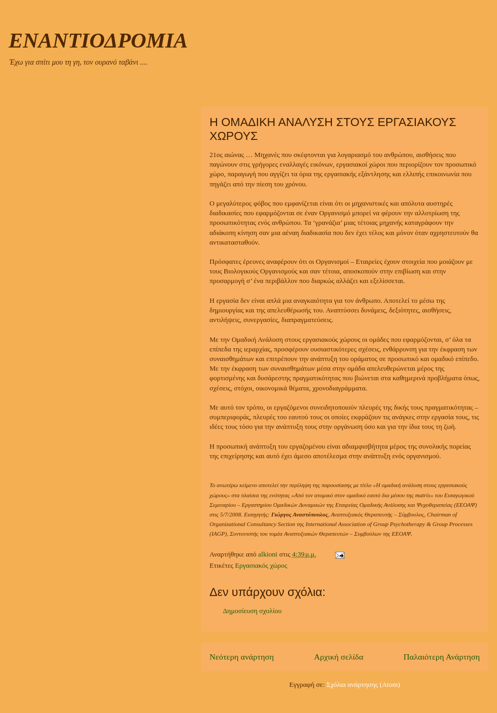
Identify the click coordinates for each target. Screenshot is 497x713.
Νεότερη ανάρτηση (241, 656)
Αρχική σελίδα (338, 656)
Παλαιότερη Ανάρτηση (441, 656)
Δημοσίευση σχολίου (252, 611)
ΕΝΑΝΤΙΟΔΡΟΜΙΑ (98, 40)
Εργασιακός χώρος (261, 565)
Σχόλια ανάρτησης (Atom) (363, 684)
